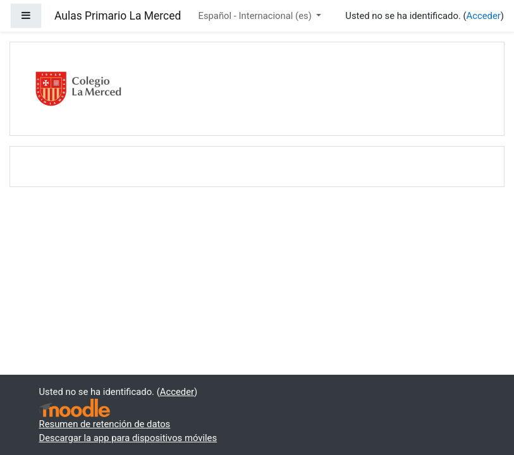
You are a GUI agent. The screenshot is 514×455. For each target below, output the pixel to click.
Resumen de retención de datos (105, 424)
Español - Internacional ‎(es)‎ (256, 15)
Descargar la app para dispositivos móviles (128, 438)
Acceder (484, 15)
